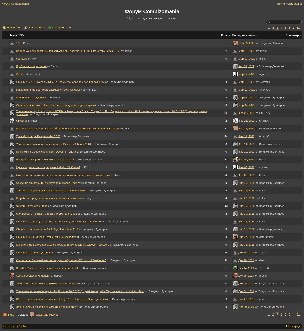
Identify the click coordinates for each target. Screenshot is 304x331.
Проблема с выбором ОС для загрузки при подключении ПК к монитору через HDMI (68, 50)
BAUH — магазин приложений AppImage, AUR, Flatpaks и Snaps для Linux (62, 299)
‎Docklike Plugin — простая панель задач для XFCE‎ (47, 268)
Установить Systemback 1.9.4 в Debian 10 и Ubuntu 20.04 (51, 190)
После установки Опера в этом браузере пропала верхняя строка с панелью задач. (68, 128)
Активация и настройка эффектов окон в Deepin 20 (48, 283)
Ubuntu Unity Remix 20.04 (31, 205)
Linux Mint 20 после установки (34, 252)
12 (17, 43)
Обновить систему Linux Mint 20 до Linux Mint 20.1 (47, 229)
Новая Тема (14, 27)
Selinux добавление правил (33, 275)
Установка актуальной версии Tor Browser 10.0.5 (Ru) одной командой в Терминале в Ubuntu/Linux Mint (80, 291)
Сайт (19, 74)
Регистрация (294, 3)
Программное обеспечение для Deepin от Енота (46, 151)
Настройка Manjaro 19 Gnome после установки (45, 159)
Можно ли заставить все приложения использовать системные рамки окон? (63, 175)
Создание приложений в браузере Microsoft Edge (46, 182)
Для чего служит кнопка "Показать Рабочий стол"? (47, 306)
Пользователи (37, 27)
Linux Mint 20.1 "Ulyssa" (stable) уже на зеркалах (46, 236)
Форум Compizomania (15, 3)
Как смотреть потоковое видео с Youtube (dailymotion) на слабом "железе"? (62, 244)
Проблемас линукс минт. (31, 66)
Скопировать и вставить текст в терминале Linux (46, 213)
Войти (281, 3)
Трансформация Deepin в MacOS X (38, 136)
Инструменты (60, 27)
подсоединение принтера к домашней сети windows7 (49, 89)
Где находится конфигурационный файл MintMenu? (48, 167)
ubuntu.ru (21, 58)
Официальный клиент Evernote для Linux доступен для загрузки (56, 105)
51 (298, 27)
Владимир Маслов (47, 314)
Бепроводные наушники (31, 97)
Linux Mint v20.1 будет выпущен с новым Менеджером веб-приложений (60, 81)
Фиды (10, 314)
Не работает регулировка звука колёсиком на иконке (49, 198)
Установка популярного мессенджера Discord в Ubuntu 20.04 (53, 144)
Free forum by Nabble (15, 326)
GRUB (20, 120)
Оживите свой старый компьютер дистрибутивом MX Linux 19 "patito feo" (61, 260)
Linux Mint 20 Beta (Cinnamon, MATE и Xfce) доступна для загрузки (57, 221)
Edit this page (293, 326)
